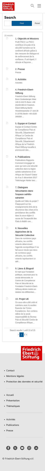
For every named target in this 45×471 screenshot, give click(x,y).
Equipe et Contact (27, 123)
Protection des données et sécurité (24, 381)
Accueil (10, 395)
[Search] (33, 5)
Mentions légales (15, 376)
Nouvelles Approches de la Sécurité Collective (24, 231)
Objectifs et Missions (28, 38)
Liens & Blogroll (26, 268)
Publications (24, 157)
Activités (22, 79)
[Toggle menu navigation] (39, 5)
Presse (21, 69)
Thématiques (13, 406)
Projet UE (24, 299)
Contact (10, 370)
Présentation (13, 400)
